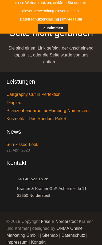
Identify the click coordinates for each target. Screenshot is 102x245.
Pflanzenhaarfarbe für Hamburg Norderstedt (48, 108)
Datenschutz (73, 232)
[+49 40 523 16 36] (11, 176)
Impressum (17, 239)
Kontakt (38, 239)
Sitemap (50, 232)
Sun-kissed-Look (22, 142)
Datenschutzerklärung (39, 7)
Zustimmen (53, 15)
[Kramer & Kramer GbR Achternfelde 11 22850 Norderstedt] (11, 189)
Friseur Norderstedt (59, 219)
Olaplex (13, 100)
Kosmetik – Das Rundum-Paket (36, 116)
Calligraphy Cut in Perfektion (33, 91)
